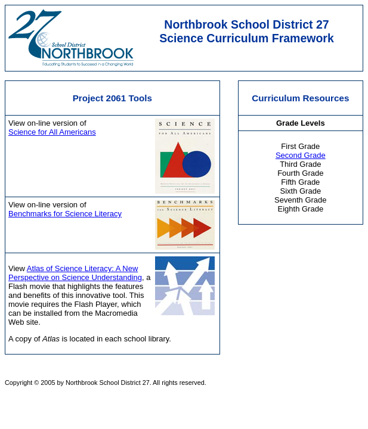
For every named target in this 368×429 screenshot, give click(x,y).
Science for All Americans (52, 132)
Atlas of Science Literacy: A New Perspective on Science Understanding (75, 273)
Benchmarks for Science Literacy (65, 213)
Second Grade (301, 155)
